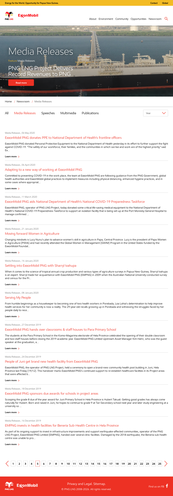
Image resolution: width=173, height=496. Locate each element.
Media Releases (43, 101)
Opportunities (138, 18)
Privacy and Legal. (80, 484)
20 (129, 463)
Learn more (11, 156)
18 (117, 463)
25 (159, 463)
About (92, 18)
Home (8, 101)
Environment (106, 18)
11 (74, 463)
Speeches (48, 113)
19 (123, 463)
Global (165, 3)
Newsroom (155, 18)
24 (153, 463)
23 (147, 463)
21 (135, 463)
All (6, 113)
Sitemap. (99, 484)
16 (104, 463)
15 (98, 463)
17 (110, 463)
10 (68, 463)
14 (92, 463)
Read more (21, 82)
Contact (153, 3)
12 (80, 463)
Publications (90, 113)
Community (121, 18)
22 (141, 463)
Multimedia (68, 113)
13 (86, 463)
